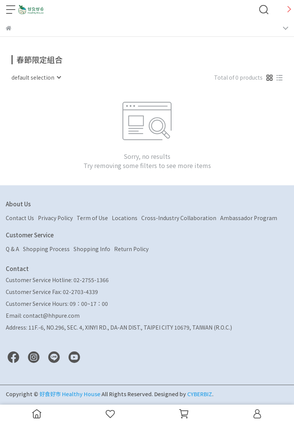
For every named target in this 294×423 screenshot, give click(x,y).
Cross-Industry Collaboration (178, 218)
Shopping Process (46, 249)
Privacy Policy (55, 218)
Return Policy (131, 249)
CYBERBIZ (199, 394)
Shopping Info (92, 249)
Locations (124, 218)
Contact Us (20, 218)
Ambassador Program (248, 218)
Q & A (12, 249)
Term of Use (92, 218)
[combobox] (35, 77)
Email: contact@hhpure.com (43, 315)
